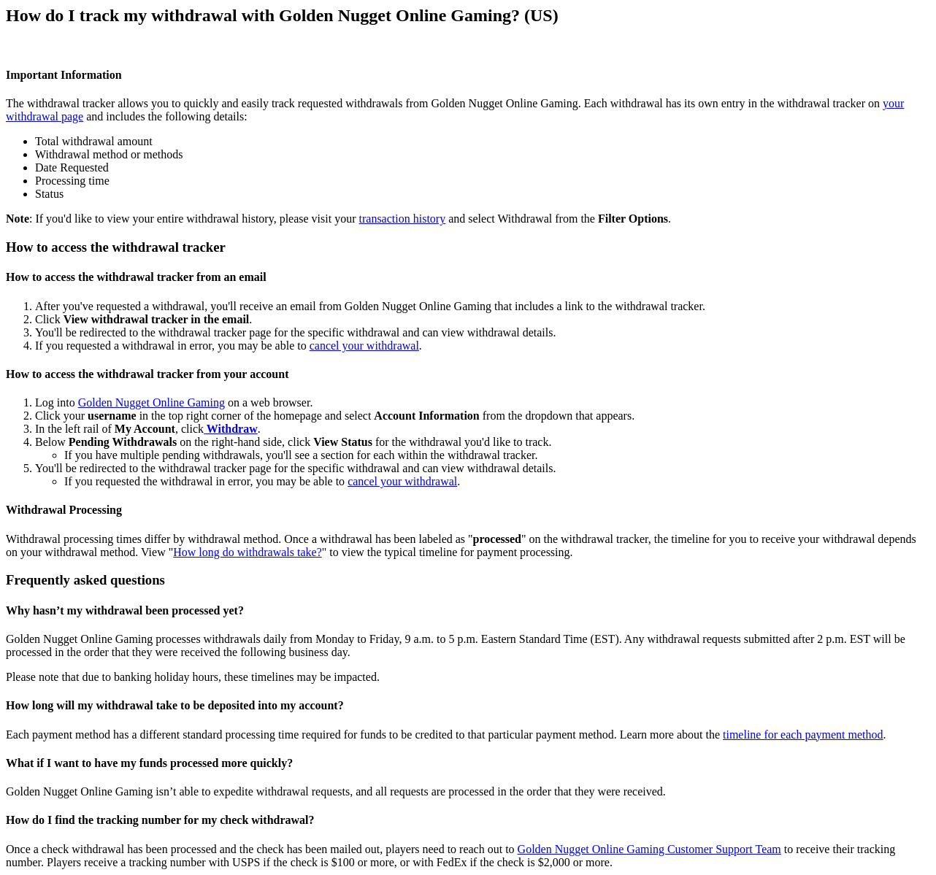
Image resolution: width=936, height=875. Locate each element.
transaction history (402, 218)
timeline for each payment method (803, 734)
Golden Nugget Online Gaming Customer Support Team (649, 849)
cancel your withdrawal (364, 345)
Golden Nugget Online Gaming (151, 402)
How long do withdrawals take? (247, 552)
